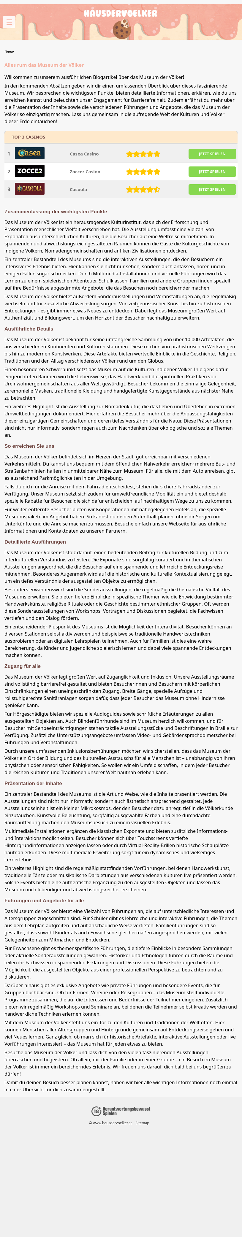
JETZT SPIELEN (212, 153)
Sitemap (142, 1122)
